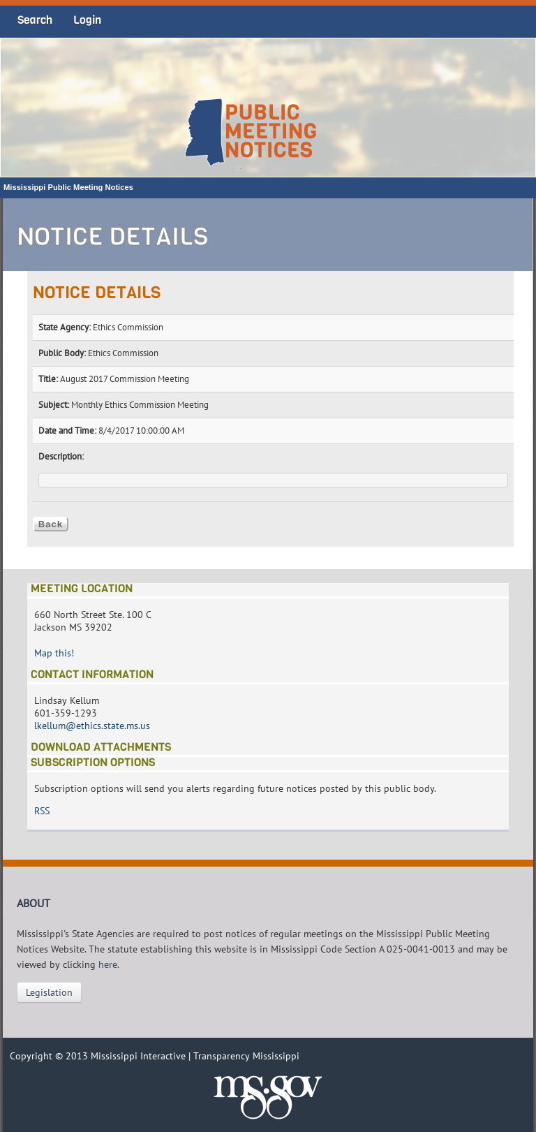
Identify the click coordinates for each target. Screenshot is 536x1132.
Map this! (54, 653)
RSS (42, 810)
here (107, 964)
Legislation (49, 992)
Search (34, 20)
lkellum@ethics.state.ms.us (92, 725)
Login (87, 20)
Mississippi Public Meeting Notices (68, 187)
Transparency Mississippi (246, 1056)
